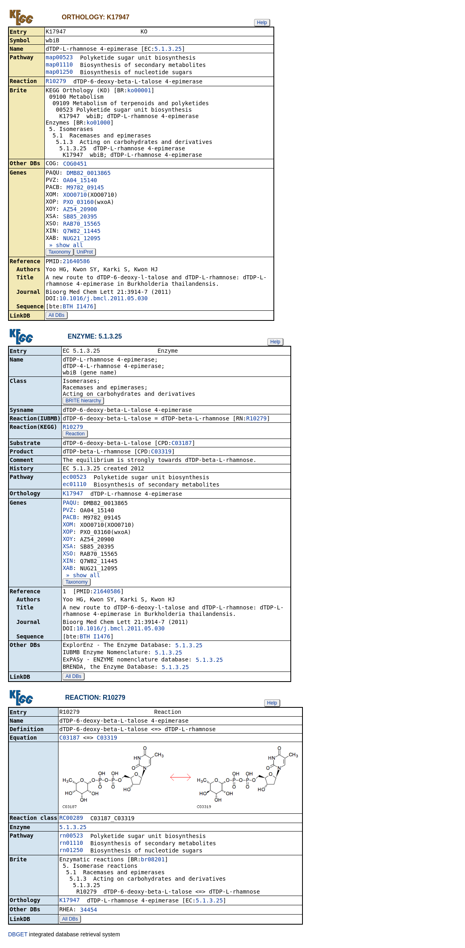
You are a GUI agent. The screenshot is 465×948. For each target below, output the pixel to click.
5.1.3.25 (167, 49)
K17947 (73, 495)
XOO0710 (75, 195)
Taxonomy (59, 253)
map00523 (59, 58)
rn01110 (71, 845)
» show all (64, 246)
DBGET (17, 936)
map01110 (59, 65)
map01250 (59, 72)
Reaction (74, 435)
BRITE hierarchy (83, 402)
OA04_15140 (80, 181)
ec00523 (74, 478)
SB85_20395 (80, 217)
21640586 (76, 262)
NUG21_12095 (81, 239)
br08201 (153, 862)
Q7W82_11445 (81, 232)
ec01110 (74, 485)
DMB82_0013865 (89, 173)
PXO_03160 (78, 203)
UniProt (85, 253)
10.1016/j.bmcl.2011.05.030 (103, 299)
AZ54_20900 (80, 210)
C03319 (161, 453)
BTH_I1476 (78, 307)
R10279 (56, 82)
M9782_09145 (85, 188)
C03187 (181, 444)
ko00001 (139, 91)
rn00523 (71, 838)
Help (262, 22)
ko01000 (98, 123)
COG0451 (75, 164)
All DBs (56, 316)
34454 (88, 912)
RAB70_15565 (81, 224)
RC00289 (71, 820)
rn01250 (71, 852)
